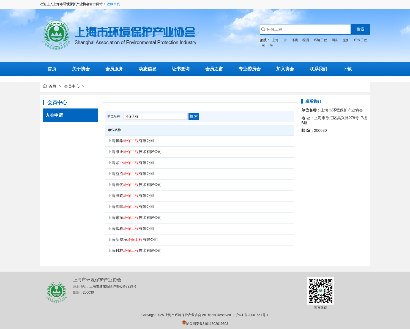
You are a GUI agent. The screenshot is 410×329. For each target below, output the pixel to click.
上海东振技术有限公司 (135, 217)
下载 (347, 68)
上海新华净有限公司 (133, 239)
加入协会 (285, 68)
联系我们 (318, 68)
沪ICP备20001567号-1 (252, 315)
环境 (294, 40)
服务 (346, 40)
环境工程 (320, 40)
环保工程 (360, 40)
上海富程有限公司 (131, 228)
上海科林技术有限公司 (135, 250)
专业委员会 (250, 68)
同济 (335, 40)
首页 (52, 86)
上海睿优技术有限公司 (135, 184)
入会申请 (54, 115)
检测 (305, 40)
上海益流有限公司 (131, 173)
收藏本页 (113, 4)
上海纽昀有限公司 (131, 195)
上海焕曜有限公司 (131, 206)
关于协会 (81, 68)
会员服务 (114, 68)
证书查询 (181, 68)
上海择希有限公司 (131, 140)
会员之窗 (214, 68)
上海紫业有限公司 (131, 162)
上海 (275, 40)
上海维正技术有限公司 (135, 151)
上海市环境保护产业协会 (71, 4)
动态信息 (147, 68)
